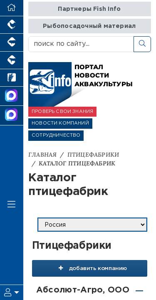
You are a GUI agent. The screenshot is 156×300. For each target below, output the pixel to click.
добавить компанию (89, 268)
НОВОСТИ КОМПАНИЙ (60, 123)
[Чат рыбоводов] (11, 115)
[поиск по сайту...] (81, 44)
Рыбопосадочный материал (89, 26)
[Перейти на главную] (11, 8)
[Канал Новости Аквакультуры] (11, 96)
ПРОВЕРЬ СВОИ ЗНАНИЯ (62, 112)
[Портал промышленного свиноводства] (11, 42)
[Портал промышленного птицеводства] (11, 25)
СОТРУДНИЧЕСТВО (56, 135)
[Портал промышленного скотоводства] (11, 60)
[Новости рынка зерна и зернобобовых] (11, 78)
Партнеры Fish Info (89, 9)
